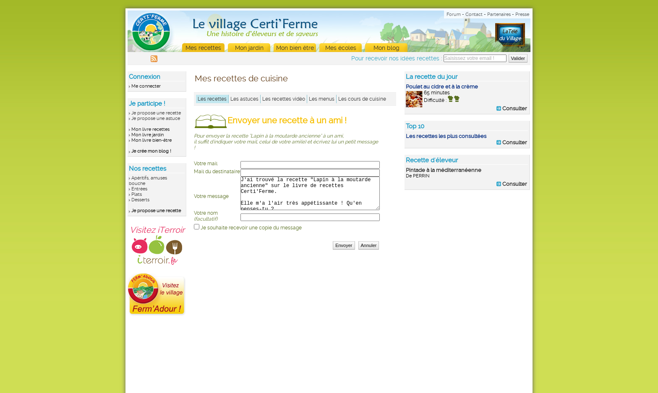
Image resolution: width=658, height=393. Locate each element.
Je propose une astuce (155, 118)
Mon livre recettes (150, 129)
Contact (474, 14)
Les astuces (244, 99)
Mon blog (386, 47)
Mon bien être (295, 47)
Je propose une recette (156, 113)
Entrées (139, 189)
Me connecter (146, 86)
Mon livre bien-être (151, 140)
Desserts (140, 200)
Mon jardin (249, 47)
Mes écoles (340, 47)
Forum (453, 14)
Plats (136, 194)
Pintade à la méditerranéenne (443, 170)
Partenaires (499, 14)
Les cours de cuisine (362, 99)
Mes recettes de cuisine (241, 78)
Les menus (321, 99)
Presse (522, 14)
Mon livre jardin (147, 135)
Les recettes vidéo (283, 99)
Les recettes (212, 99)
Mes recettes (203, 47)
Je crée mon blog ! (151, 151)
